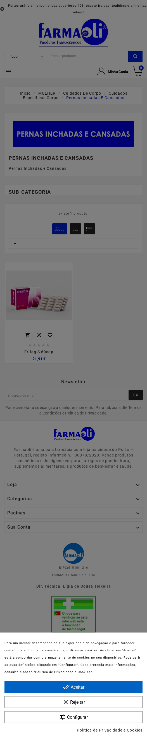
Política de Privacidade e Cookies (110, 730)
